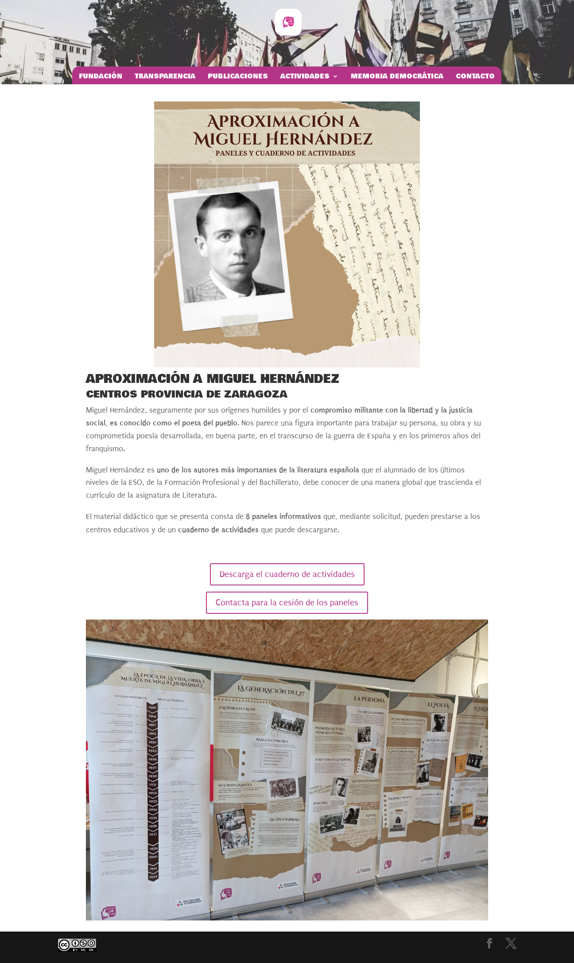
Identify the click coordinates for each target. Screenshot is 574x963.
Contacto (475, 77)
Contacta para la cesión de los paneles (287, 603)
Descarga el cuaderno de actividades (287, 574)
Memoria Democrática (397, 77)
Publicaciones (238, 77)
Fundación (100, 77)
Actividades (305, 77)
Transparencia (165, 77)
